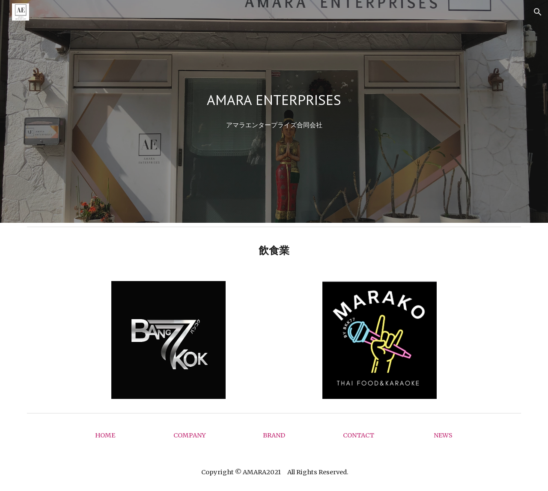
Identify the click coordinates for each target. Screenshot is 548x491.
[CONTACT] (358, 435)
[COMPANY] (190, 435)
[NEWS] (443, 435)
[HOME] (105, 435)
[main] (274, 100)
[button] (537, 12)
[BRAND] (274, 435)
